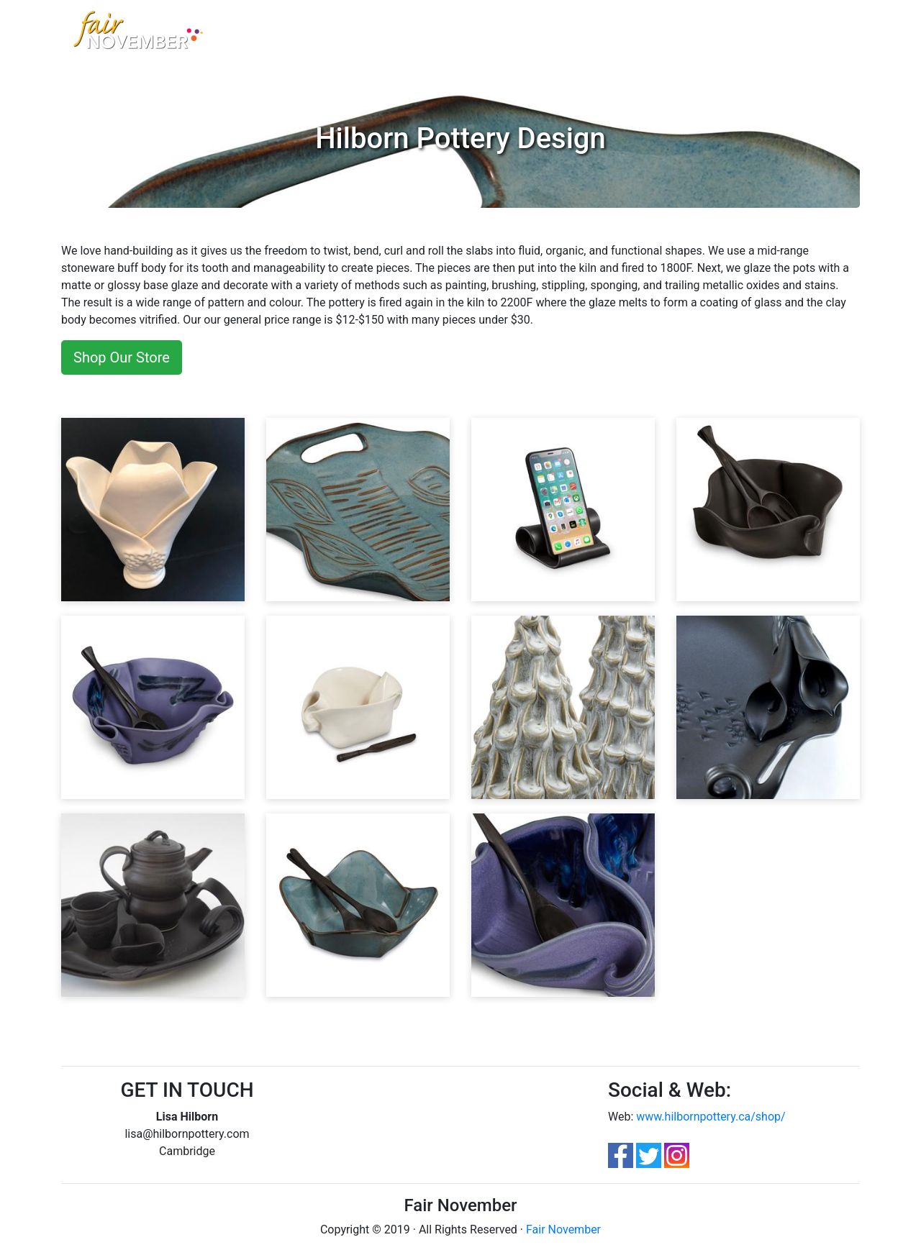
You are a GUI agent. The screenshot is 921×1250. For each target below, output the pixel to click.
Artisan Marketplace (328, 35)
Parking (462, 35)
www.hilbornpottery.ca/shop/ (710, 1116)
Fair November (563, 1229)
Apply (600, 35)
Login (641, 35)
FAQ (504, 35)
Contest (411, 35)
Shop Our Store (121, 357)
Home (253, 34)
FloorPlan (550, 35)
